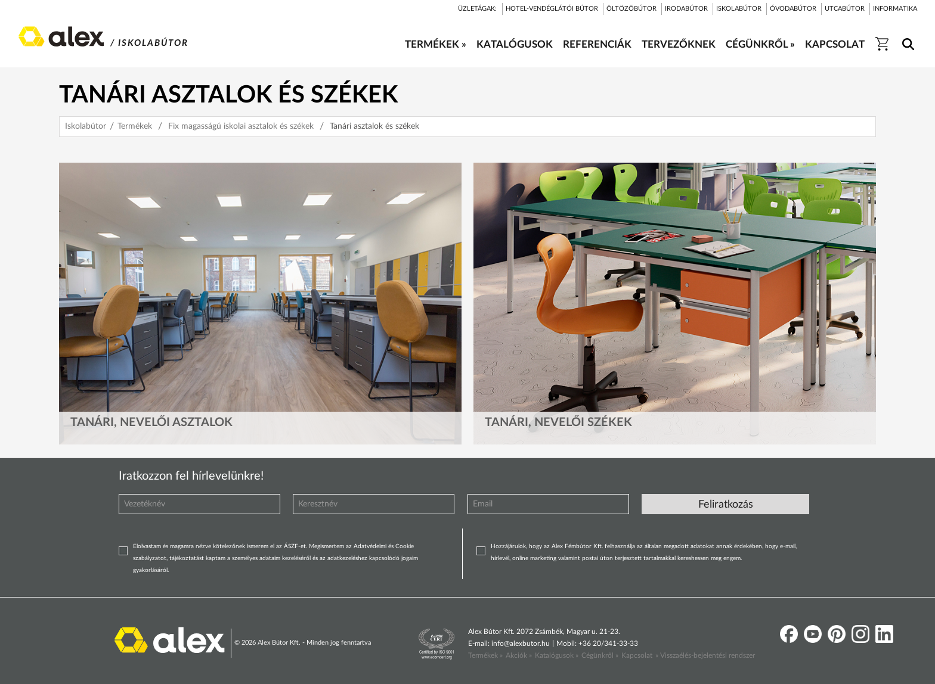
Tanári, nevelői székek (558, 422)
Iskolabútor (85, 126)
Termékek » (485, 655)
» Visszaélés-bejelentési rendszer (705, 655)
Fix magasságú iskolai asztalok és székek (241, 126)
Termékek (134, 126)
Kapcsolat (636, 655)
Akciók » (519, 655)
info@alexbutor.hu (520, 643)
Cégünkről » (599, 655)
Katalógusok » (556, 655)
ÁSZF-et (295, 546)
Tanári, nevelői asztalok (151, 422)
